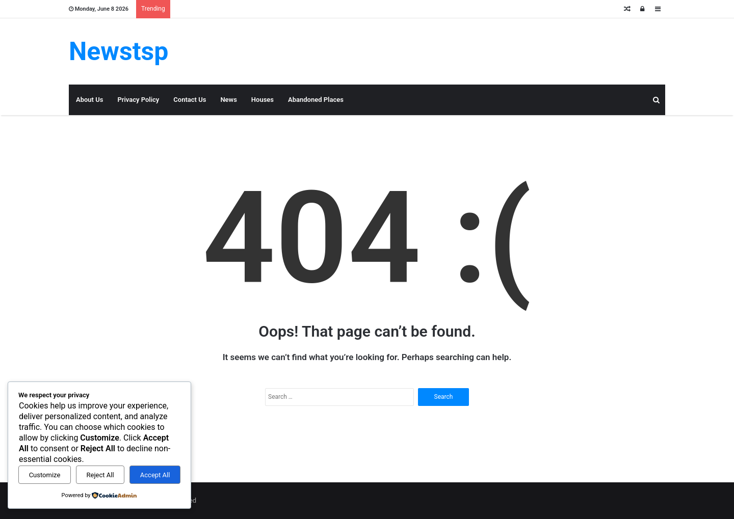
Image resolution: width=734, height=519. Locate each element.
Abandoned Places (316, 99)
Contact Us (189, 99)
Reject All (100, 475)
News (228, 99)
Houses (262, 99)
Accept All (155, 475)
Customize (45, 475)
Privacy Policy (138, 99)
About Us (89, 99)
